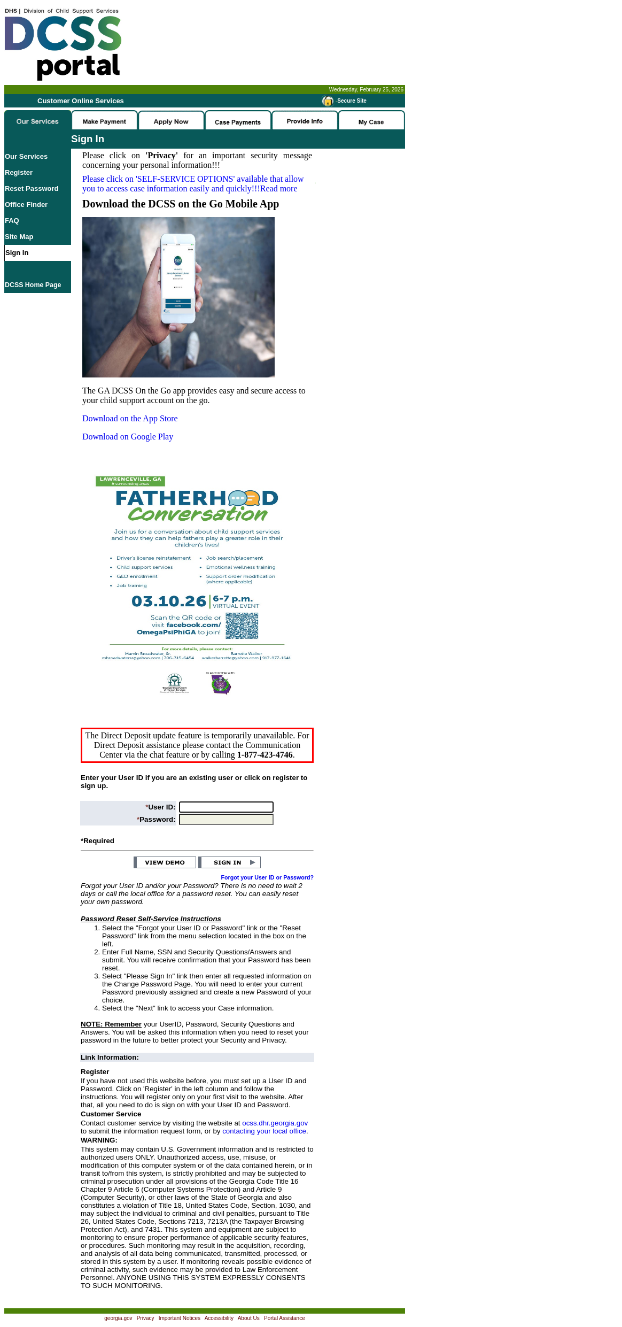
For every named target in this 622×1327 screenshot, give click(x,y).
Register (19, 172)
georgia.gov (118, 1318)
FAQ (12, 221)
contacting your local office (264, 1131)
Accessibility (219, 1318)
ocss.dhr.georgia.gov (275, 1123)
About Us (249, 1318)
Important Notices (179, 1318)
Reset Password (31, 188)
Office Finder (26, 204)
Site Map (19, 237)
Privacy (145, 1318)
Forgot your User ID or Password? (267, 877)
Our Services (26, 156)
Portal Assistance (284, 1318)
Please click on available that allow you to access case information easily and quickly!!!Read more (193, 183)
